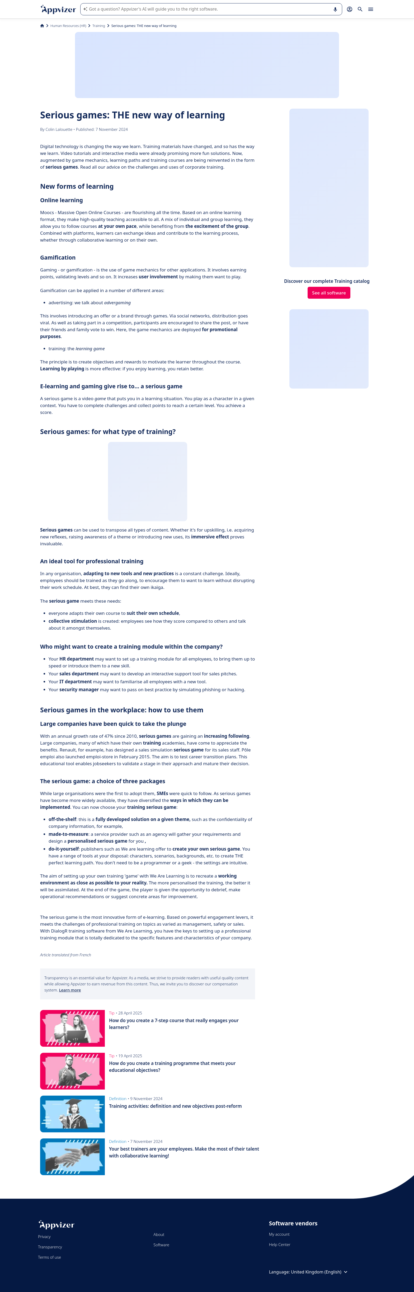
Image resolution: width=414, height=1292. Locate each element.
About (158, 1234)
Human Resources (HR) (68, 25)
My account (279, 1234)
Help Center (279, 1244)
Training (98, 25)
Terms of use (49, 1257)
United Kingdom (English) (320, 1272)
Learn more (70, 990)
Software (161, 1244)
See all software (329, 293)
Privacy (44, 1236)
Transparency (50, 1246)
